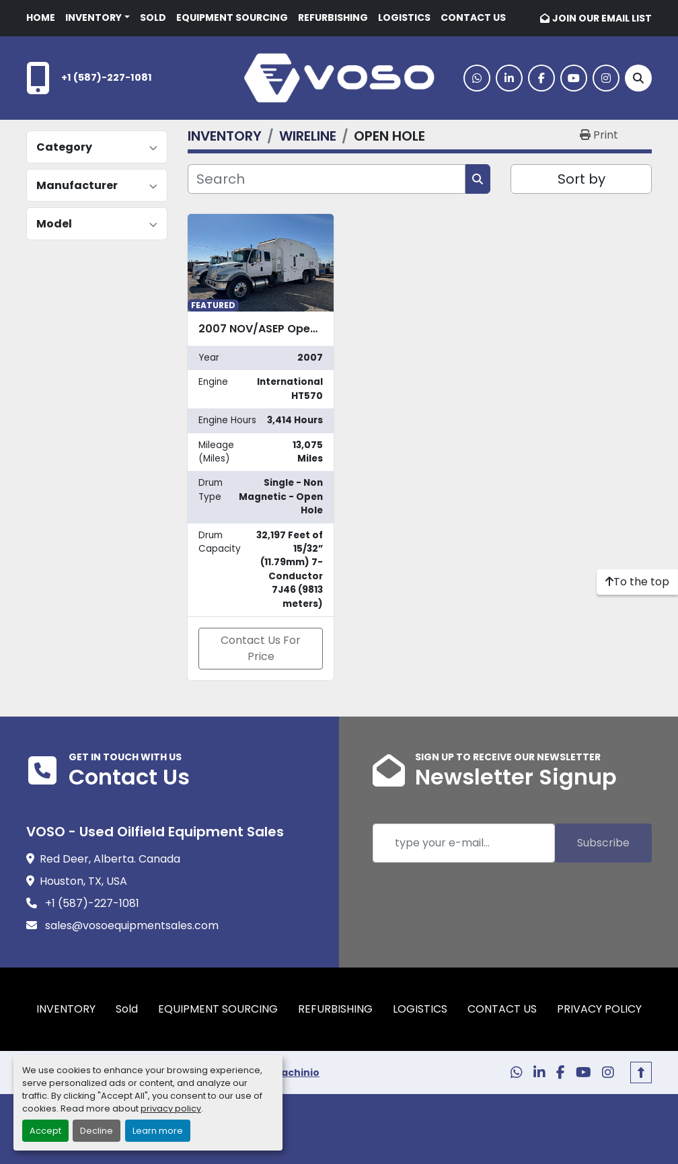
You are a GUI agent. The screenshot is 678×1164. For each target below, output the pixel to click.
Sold (153, 17)
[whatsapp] (476, 78)
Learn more (158, 1130)
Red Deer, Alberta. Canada (110, 859)
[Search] (638, 78)
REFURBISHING (333, 17)
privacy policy (171, 1108)
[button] (97, 18)
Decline (96, 1130)
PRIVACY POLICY (599, 1009)
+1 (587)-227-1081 (106, 77)
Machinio (295, 1072)
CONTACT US (473, 17)
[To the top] (637, 582)
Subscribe (603, 842)
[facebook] (541, 78)
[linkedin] (509, 78)
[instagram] (606, 78)
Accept (45, 1130)
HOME (40, 17)
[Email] (464, 843)
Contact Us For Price (261, 648)
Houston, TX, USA (83, 881)
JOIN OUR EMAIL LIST (602, 18)
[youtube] (573, 78)
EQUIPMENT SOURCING (232, 17)
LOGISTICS (404, 17)
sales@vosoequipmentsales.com (130, 925)
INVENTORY (93, 17)
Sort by (581, 179)
